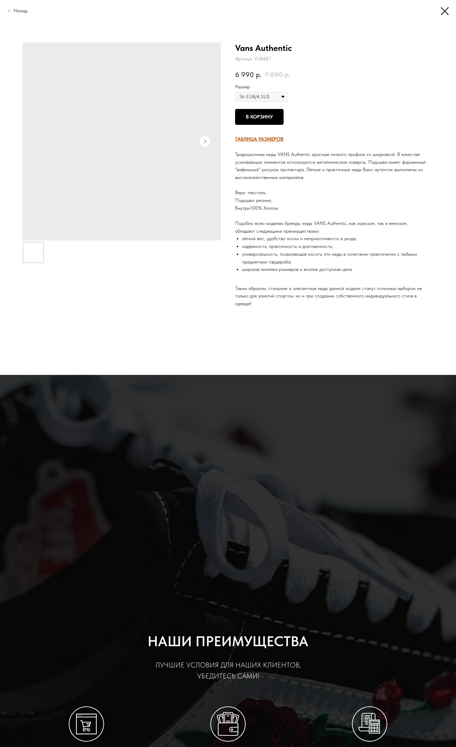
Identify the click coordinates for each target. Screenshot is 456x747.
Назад (20, 10)
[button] (259, 139)
